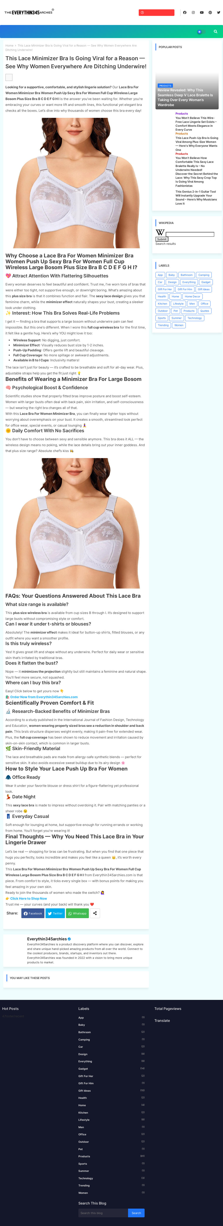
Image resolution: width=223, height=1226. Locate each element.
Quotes (204, 310)
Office (204, 303)
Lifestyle (178, 303)
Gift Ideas (203, 289)
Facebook (35, 913)
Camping (203, 275)
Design (172, 282)
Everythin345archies (47, 939)
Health (162, 296)
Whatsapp (79, 913)
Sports (162, 318)
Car (160, 282)
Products (189, 310)
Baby (172, 275)
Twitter (58, 913)
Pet (176, 310)
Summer (177, 318)
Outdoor (163, 310)
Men (192, 303)
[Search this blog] (103, 1213)
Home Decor (192, 296)
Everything (189, 282)
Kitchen (162, 303)
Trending (163, 325)
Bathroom (187, 275)
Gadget (205, 282)
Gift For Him (185, 289)
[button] (215, 31)
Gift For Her (165, 289)
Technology (195, 318)
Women (178, 325)
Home (9, 45)
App (160, 275)
